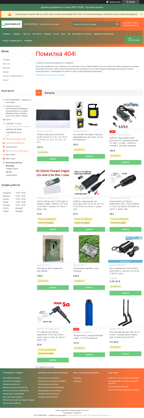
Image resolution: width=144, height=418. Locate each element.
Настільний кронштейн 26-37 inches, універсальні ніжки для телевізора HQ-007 (125, 334)
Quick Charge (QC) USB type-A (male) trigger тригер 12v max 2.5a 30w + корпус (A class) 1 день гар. (52, 205)
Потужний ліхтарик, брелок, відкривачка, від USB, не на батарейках (88, 137)
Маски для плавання (11, 403)
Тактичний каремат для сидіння (85, 269)
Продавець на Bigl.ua (72, 413)
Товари (15, 33)
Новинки (28, 40)
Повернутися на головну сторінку (50, 75)
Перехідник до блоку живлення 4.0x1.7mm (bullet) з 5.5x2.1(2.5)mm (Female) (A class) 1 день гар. (124, 205)
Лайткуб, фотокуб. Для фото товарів (18, 400)
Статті (56, 33)
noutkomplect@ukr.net (15, 143)
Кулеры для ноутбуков (48, 397)
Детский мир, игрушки (118, 386)
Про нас (26, 33)
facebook (77, 378)
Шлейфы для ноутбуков (48, 393)
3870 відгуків (115, 2)
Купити (52, 159)
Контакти (37, 33)
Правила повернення (104, 33)
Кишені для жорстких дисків (15, 387)
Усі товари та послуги (45, 367)
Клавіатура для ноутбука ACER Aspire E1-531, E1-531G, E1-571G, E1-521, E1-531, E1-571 (52, 138)
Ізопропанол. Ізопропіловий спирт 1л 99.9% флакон (88, 336)
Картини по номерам (12, 381)
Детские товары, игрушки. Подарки (123, 389)
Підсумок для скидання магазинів (49, 269)
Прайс (6, 72)
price (63, 33)
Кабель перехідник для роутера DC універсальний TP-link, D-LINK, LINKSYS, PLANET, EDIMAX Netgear (124, 142)
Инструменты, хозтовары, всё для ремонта (123, 382)
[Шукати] (117, 24)
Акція (5, 80)
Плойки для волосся (12, 384)
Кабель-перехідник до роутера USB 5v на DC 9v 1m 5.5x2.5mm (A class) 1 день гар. (88, 205)
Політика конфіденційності (100, 415)
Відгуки (6, 67)
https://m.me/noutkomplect (17, 151)
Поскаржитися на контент (77, 415)
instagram (77, 381)
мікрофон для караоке (13, 397)
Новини (47, 33)
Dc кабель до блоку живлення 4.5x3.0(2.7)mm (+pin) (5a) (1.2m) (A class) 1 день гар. (51, 336)
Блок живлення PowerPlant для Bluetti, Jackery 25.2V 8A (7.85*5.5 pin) (124, 271)
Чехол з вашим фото (12, 40)
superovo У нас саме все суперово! (123, 378)
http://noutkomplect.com (16, 139)
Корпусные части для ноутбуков (52, 381)
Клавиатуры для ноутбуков (49, 390)
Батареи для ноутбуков (48, 384)
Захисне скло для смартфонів (16, 390)
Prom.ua (85, 410)
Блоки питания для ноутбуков (51, 387)
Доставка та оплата (82, 33)
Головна (6, 33)
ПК (69, 33)
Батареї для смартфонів (13, 393)
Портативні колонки (11, 378)
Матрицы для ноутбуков (48, 378)
